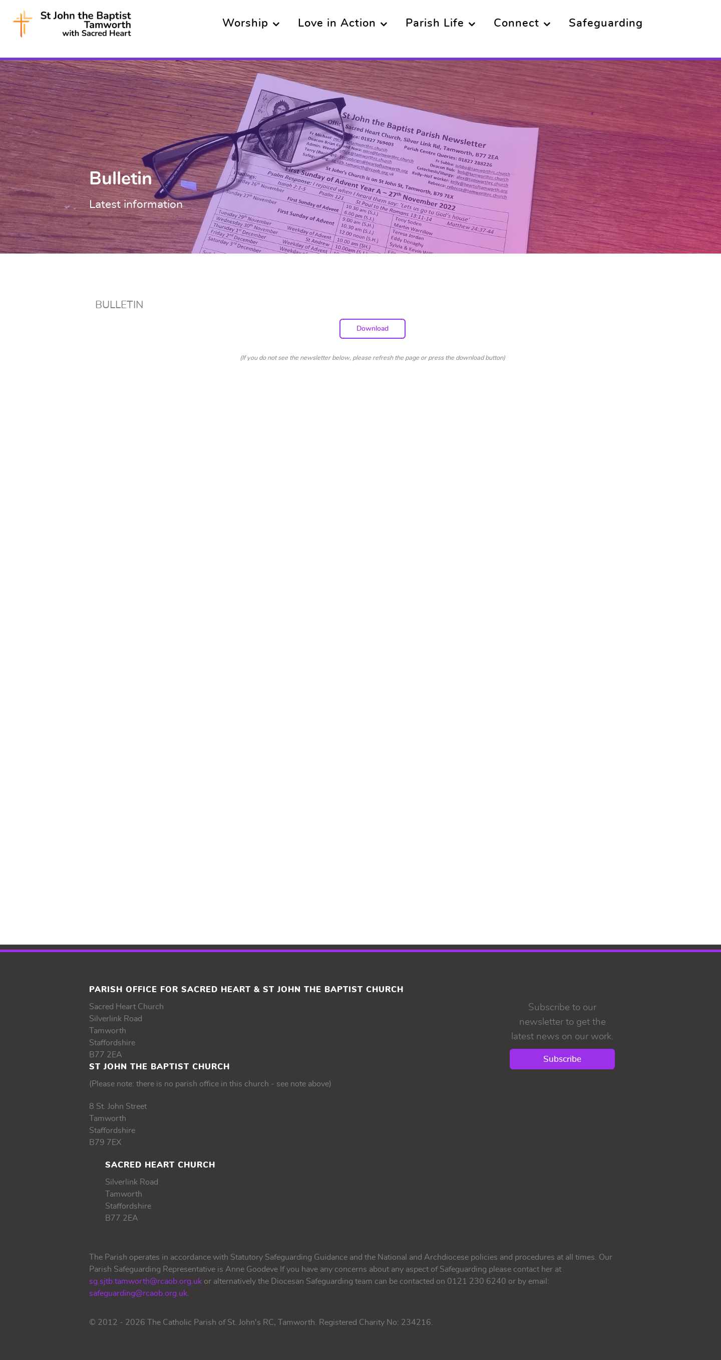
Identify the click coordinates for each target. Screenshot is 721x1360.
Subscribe (562, 1059)
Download (372, 328)
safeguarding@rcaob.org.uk (138, 1293)
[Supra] (72, 21)
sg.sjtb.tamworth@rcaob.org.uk (145, 1281)
